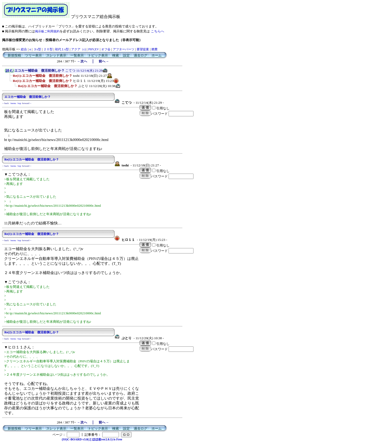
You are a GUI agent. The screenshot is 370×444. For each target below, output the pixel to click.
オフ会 (105, 49)
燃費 (154, 49)
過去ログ (140, 55)
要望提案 (143, 49)
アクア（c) (78, 49)
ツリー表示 (33, 55)
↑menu (13, 103)
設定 (126, 55)
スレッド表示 (56, 55)
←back (5, 103)
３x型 (37, 49)
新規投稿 (14, 55)
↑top (19, 103)
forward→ (27, 103)
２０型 (48, 49)
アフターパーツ (123, 49)
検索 (115, 55)
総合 (24, 49)
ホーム (157, 55)
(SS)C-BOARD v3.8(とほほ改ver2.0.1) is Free (92, 439)
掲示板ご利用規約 (47, 31)
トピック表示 (98, 55)
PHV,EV (93, 49)
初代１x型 (62, 49)
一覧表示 (77, 55)
